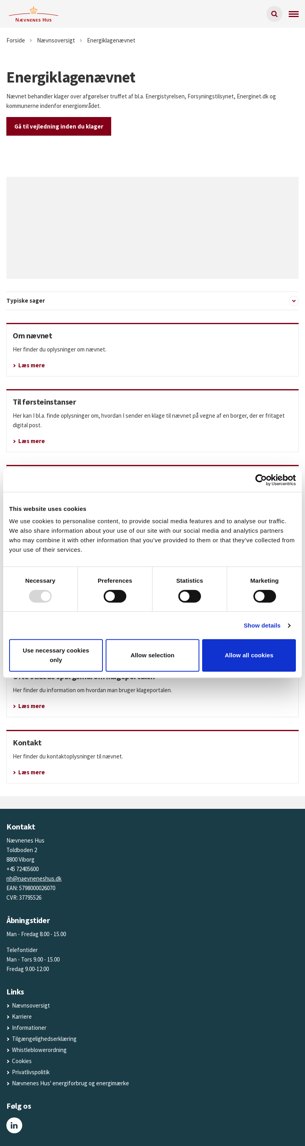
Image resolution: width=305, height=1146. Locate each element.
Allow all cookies (249, 655)
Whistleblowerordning (39, 1050)
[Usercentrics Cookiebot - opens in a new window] (261, 480)
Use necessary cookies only (56, 655)
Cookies (22, 1061)
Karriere (22, 1016)
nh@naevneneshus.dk (34, 878)
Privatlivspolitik (31, 1072)
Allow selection (153, 655)
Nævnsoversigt (31, 1005)
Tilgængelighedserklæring (44, 1038)
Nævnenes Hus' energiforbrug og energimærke (70, 1083)
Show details (262, 625)
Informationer (29, 1027)
